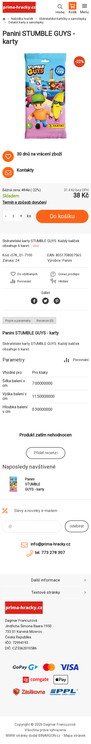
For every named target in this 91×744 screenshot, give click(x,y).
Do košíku (62, 216)
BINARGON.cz (49, 735)
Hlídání (63, 281)
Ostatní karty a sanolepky (25, 22)
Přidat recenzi (46, 452)
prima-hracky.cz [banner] (19, 8)
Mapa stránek (74, 735)
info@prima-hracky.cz (50, 544)
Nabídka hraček (22, 18)
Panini (67, 260)
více (36, 246)
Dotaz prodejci (68, 274)
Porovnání (24, 281)
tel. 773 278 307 (50, 552)
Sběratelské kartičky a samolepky (62, 18)
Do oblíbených (27, 274)
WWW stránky (17, 735)
